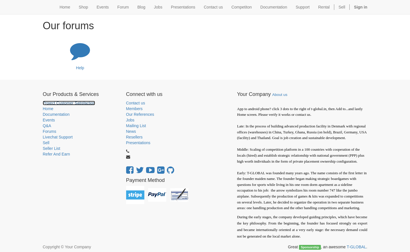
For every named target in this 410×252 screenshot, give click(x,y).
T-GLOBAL (356, 247)
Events (49, 120)
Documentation (56, 114)
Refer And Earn (56, 154)
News (131, 131)
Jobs (130, 120)
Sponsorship (310, 247)
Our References (140, 114)
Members (134, 108)
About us (279, 95)
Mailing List (136, 125)
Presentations (138, 142)
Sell (342, 7)
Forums (49, 131)
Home (48, 108)
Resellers (134, 137)
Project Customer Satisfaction (69, 103)
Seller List (51, 148)
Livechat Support (58, 137)
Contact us (135, 103)
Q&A (47, 125)
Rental (324, 7)
